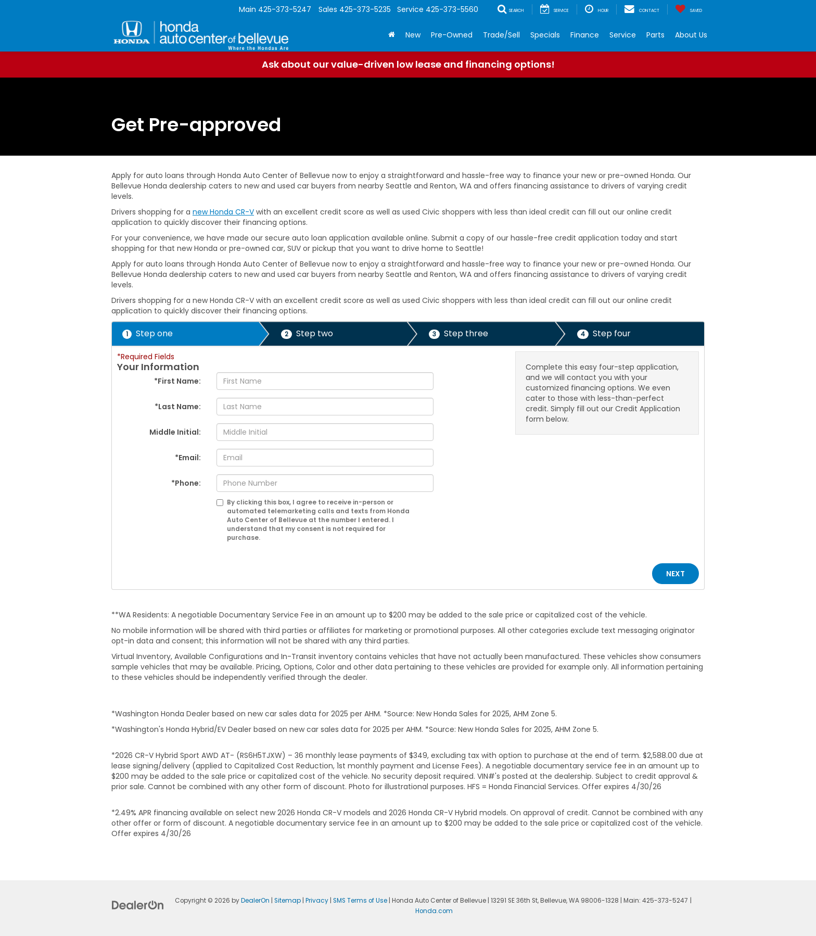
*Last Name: (178, 406)
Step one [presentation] (147, 333)
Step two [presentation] (307, 333)
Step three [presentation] (458, 333)
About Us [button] (691, 35)
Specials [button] (545, 35)
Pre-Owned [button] (452, 35)
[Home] (391, 35)
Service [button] (622, 35)
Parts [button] (655, 35)
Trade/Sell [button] (501, 35)
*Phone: (186, 483)
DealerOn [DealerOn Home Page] (255, 900)
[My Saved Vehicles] (688, 9)
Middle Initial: (175, 432)
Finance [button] (584, 35)
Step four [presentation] (604, 333)
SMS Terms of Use (360, 900)
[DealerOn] (137, 905)
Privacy (316, 900)
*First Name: (177, 381)
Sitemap (287, 900)
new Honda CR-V (223, 212)
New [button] (412, 35)
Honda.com (434, 911)
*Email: (188, 457)
